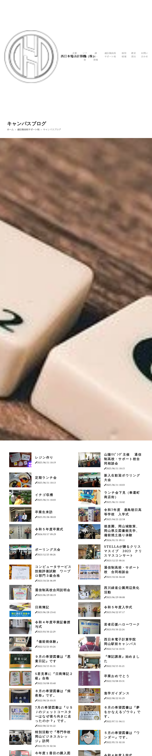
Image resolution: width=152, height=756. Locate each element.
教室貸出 (133, 55)
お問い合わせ (144, 55)
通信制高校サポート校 (110, 55)
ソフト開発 (85, 57)
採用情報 (124, 55)
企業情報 (74, 55)
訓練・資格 (96, 57)
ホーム (10, 129)
